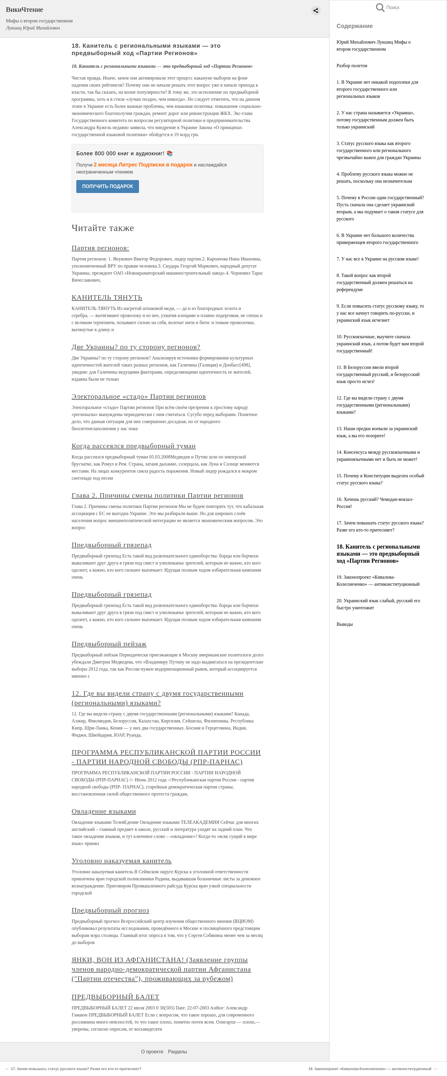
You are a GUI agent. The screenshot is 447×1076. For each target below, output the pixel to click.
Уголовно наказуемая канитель (122, 860)
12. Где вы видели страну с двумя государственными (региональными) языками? (373, 405)
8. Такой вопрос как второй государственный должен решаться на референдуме (375, 282)
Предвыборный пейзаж (109, 644)
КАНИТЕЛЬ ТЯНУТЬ (107, 297)
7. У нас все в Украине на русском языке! (378, 258)
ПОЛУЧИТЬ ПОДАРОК (107, 186)
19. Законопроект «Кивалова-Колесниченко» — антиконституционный (370, 1069)
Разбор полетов (352, 65)
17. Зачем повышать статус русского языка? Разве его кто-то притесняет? (76, 1069)
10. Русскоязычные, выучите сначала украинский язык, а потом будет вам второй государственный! (380, 343)
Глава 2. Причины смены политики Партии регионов (158, 495)
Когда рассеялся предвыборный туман (134, 446)
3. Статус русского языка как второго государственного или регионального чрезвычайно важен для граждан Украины (379, 150)
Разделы (177, 1051)
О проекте (152, 1051)
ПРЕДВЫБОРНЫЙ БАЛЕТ (115, 997)
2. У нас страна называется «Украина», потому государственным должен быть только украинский (375, 119)
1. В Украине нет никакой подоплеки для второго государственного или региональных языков (377, 89)
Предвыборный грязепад (112, 545)
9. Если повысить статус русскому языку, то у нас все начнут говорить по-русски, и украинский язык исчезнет (380, 313)
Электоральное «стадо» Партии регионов (139, 396)
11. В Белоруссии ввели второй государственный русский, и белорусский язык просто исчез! (378, 374)
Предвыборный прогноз (110, 910)
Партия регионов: (100, 248)
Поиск (387, 7)
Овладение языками (104, 811)
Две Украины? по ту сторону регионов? (136, 347)
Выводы (345, 624)
